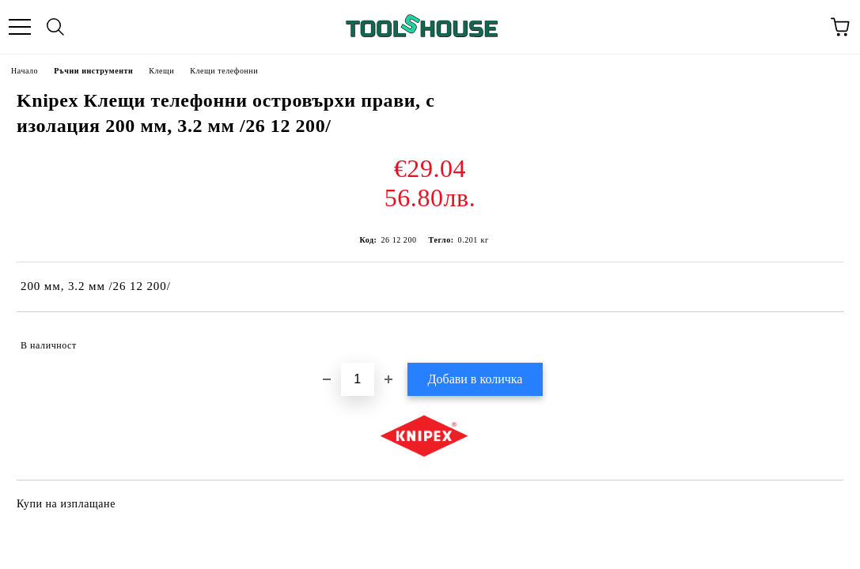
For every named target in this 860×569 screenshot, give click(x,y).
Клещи (161, 70)
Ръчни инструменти (93, 70)
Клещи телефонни (224, 70)
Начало (24, 70)
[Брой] (357, 379)
